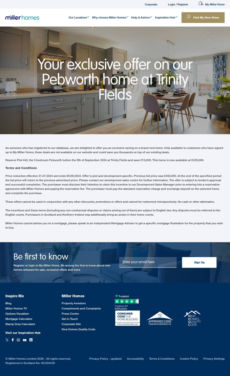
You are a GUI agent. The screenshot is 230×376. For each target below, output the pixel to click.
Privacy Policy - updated (105, 358)
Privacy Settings (214, 358)
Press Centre (70, 313)
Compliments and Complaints (81, 308)
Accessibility (135, 358)
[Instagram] (18, 342)
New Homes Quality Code (78, 329)
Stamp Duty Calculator (20, 324)
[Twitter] (7, 342)
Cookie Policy (189, 358)
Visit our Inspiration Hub (22, 333)
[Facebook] (13, 342)
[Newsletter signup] (148, 262)
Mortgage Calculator (18, 319)
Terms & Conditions (161, 358)
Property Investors (74, 303)
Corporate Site (71, 324)
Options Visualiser (17, 313)
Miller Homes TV (16, 308)
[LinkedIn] (31, 342)
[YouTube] (24, 342)
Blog (8, 303)
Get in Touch (70, 319)
